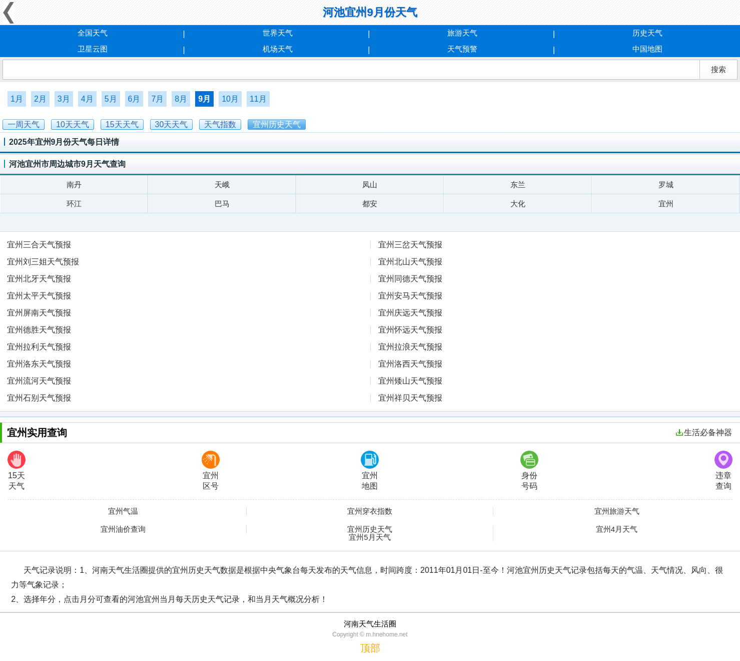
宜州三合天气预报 (39, 244)
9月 (204, 99)
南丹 (74, 184)
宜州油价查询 (123, 529)
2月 (40, 99)
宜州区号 (211, 470)
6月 (134, 99)
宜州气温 (123, 511)
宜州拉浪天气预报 (410, 347)
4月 (87, 99)
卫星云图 (93, 49)
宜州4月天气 (616, 529)
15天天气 (17, 470)
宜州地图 (370, 470)
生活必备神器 (704, 432)
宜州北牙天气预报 (39, 278)
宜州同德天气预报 (410, 278)
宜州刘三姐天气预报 (43, 261)
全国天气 (93, 33)
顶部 (370, 647)
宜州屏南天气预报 (39, 312)
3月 (64, 99)
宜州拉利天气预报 (39, 347)
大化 (517, 203)
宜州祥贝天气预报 (410, 398)
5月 (111, 99)
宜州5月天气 (369, 537)
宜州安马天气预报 (410, 295)
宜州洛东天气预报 (39, 364)
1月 (17, 99)
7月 (157, 99)
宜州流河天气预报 (39, 381)
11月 (258, 99)
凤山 (369, 184)
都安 (369, 203)
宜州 (665, 203)
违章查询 (723, 470)
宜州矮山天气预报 (410, 381)
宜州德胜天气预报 (39, 329)
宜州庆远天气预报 (410, 312)
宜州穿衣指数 (369, 511)
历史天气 (647, 33)
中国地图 (647, 49)
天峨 (222, 184)
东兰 (517, 184)
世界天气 (278, 33)
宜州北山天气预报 (410, 261)
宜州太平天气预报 (39, 295)
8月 (181, 99)
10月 (230, 99)
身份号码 (529, 470)
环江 (74, 203)
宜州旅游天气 (616, 511)
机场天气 (278, 49)
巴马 (222, 203)
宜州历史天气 (369, 529)
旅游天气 (462, 33)
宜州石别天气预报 (39, 398)
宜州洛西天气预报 (410, 364)
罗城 (665, 184)
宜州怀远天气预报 (410, 329)
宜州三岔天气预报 (410, 244)
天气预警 (462, 49)
